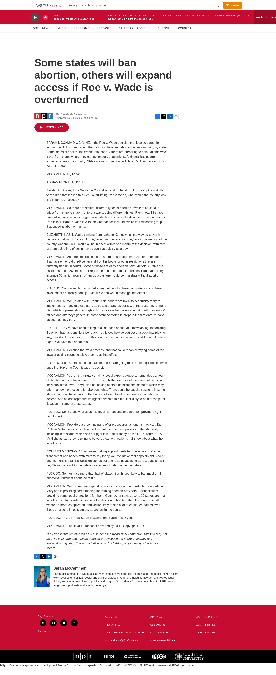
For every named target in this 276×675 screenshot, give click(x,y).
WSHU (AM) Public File (162, 648)
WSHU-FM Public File (207, 625)
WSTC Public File (205, 640)
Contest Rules (157, 632)
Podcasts (104, 36)
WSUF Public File (205, 632)
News (46, 36)
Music (62, 36)
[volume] (46, 25)
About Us (143, 36)
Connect (184, 36)
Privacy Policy (112, 632)
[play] (35, 25)
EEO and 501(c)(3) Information (121, 648)
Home (35, 36)
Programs (81, 36)
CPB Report (156, 625)
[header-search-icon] (219, 9)
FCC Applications (159, 640)
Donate (236, 9)
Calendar (126, 36)
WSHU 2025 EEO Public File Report (124, 640)
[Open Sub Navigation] (52, 36)
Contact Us (111, 625)
